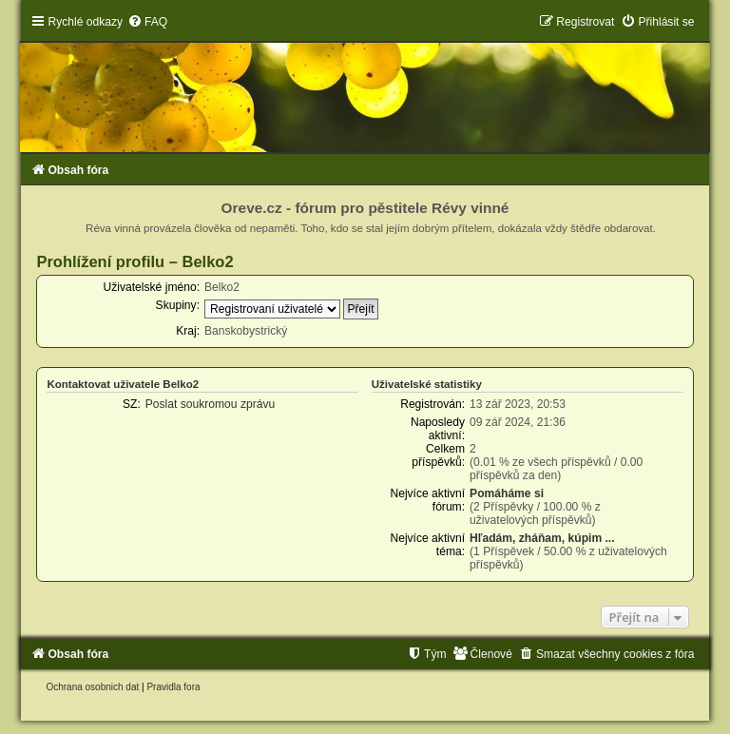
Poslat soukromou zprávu (210, 404)
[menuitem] (147, 22)
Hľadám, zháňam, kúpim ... (542, 538)
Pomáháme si (507, 493)
